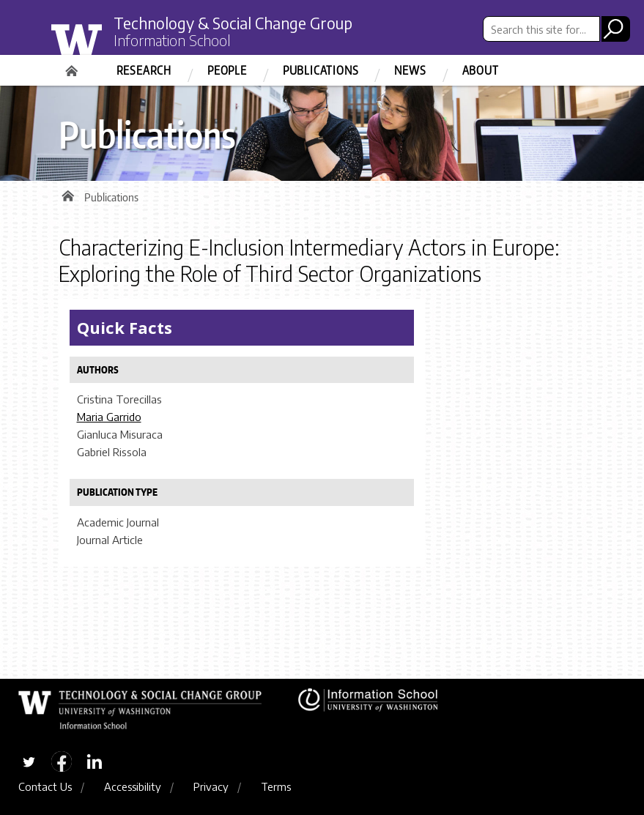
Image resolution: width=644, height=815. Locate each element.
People (227, 70)
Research (143, 70)
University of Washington (107, 46)
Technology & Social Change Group (233, 23)
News (410, 70)
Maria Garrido (109, 416)
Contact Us (45, 786)
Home (73, 66)
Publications (321, 70)
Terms (276, 786)
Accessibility (132, 786)
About (480, 70)
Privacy (211, 786)
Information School (172, 40)
